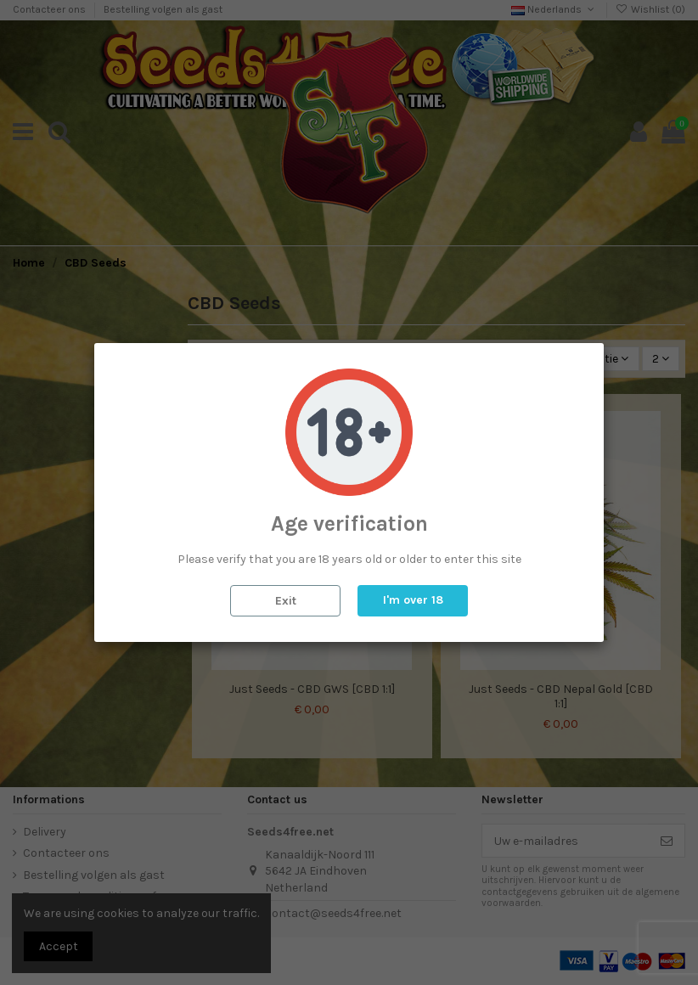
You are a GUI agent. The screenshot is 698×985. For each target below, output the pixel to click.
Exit (285, 601)
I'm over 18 (413, 600)
